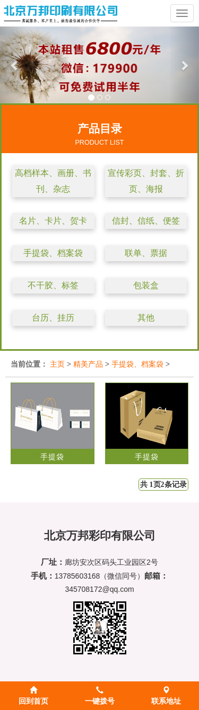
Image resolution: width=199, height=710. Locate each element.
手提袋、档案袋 (53, 253)
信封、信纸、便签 (146, 220)
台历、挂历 (53, 317)
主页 (57, 364)
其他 (145, 317)
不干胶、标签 (53, 285)
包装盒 (146, 285)
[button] (15, 64)
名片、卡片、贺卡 (53, 220)
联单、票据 (146, 253)
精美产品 (88, 364)
